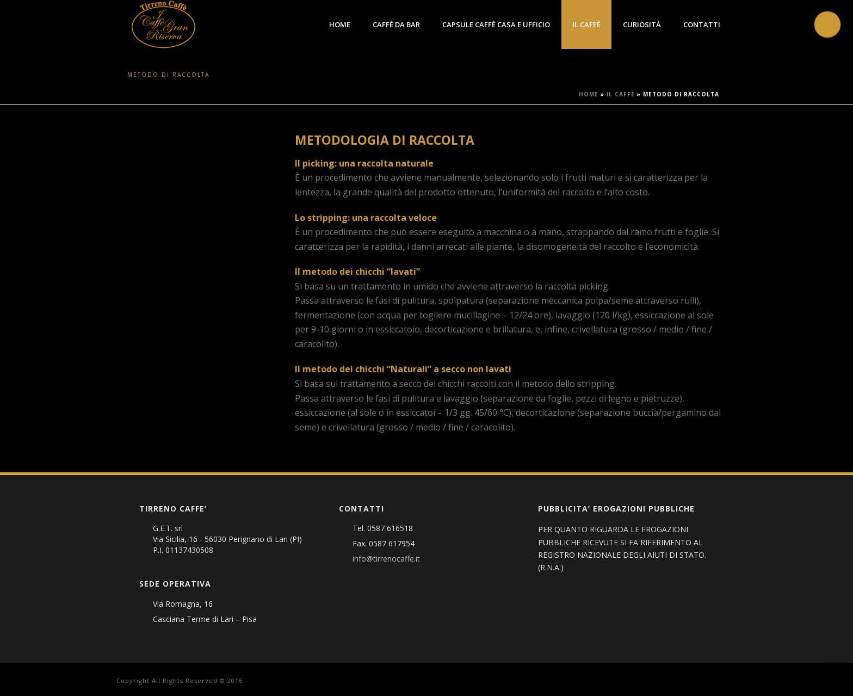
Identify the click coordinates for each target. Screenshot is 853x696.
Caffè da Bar (396, 24)
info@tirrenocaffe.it (386, 559)
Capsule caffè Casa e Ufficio (496, 24)
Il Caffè (586, 24)
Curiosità (642, 24)
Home (339, 24)
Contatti (701, 24)
